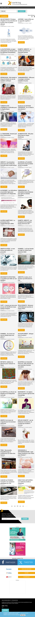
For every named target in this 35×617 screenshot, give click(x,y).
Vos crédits (26, 572)
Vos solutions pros (26, 576)
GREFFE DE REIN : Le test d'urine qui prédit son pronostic (7, 250)
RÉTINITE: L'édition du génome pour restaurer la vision (7, 363)
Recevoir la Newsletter (17, 558)
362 (15, 506)
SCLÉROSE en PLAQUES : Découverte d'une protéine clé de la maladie (25, 163)
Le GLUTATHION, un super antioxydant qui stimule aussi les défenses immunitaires (8, 50)
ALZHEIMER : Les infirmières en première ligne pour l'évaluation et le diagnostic (8, 192)
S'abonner (25, 518)
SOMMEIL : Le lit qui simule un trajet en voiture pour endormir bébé (26, 250)
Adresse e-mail (5, 517)
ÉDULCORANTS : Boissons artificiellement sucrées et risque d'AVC (25, 307)
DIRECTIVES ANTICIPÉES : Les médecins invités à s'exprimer (25, 481)
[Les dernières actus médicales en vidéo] (17, 593)
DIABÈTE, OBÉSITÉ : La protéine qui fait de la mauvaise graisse (24, 50)
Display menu (1, 3)
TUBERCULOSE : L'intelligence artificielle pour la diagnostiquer (8, 107)
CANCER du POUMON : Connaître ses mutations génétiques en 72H (7, 481)
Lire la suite (3, 45)
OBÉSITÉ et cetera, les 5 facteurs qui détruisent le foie (25, 278)
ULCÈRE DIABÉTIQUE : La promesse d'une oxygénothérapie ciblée (7, 222)
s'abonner (5, 610)
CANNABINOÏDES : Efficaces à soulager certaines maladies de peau (26, 79)
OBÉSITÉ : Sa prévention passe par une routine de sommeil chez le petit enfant (8, 163)
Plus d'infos (17, 614)
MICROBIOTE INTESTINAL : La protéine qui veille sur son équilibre (8, 278)
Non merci (23, 615)
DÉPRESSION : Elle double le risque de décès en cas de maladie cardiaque (8, 79)
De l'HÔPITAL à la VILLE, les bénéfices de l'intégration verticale (8, 393)
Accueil (2, 7)
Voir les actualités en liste (31, 16)
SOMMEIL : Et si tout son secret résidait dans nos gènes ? (7, 335)
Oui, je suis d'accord (24, 613)
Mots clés (3, 11)
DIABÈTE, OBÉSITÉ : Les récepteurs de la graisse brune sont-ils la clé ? (25, 222)
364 (20, 506)
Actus (5, 7)
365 (23, 506)
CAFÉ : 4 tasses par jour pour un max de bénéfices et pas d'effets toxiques (8, 307)
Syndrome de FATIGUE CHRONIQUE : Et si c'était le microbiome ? (26, 107)
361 (12, 506)
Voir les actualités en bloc (34, 16)
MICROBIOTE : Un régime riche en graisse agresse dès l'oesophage (26, 393)
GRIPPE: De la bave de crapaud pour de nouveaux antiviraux (8, 421)
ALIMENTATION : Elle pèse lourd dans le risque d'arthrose (25, 135)
